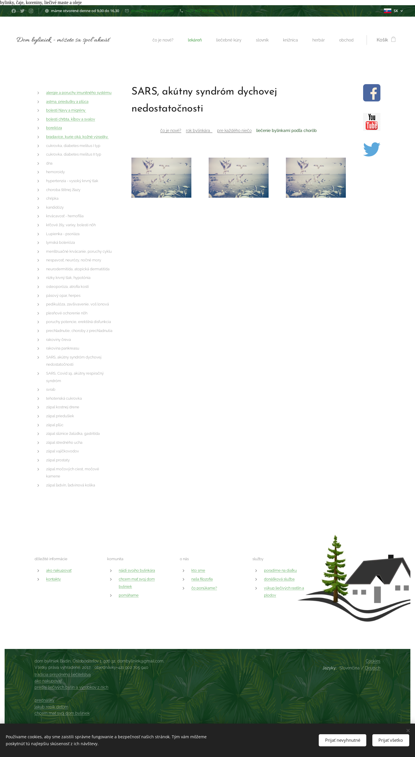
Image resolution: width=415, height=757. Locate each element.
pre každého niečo (234, 130)
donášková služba (279, 579)
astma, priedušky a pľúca (67, 101)
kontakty (53, 579)
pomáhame (129, 595)
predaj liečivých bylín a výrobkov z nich (71, 687)
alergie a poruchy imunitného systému (79, 92)
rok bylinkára (199, 130)
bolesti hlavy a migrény (66, 110)
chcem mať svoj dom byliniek (62, 713)
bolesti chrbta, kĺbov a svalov (70, 119)
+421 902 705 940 (200, 10)
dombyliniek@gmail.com (152, 10)
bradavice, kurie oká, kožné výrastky (77, 137)
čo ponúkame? (204, 588)
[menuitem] (156, 40)
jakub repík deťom (51, 707)
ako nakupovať (58, 570)
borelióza (54, 128)
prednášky (44, 700)
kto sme (198, 570)
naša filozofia (202, 579)
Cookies (373, 661)
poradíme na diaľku (280, 570)
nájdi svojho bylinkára (137, 570)
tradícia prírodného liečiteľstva (63, 674)
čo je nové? (170, 130)
